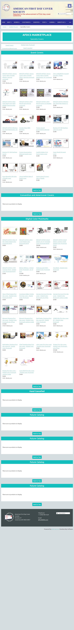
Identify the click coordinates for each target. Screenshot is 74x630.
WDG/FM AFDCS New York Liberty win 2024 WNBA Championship (8, 103)
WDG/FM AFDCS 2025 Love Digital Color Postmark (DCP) (25, 241)
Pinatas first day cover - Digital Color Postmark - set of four (60, 346)
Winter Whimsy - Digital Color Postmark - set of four (26, 269)
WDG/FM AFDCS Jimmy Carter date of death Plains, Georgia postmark (26, 75)
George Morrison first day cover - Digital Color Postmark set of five (44, 295)
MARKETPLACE (13, 27)
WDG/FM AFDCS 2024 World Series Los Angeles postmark (43, 103)
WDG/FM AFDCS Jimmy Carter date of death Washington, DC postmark (44, 75)
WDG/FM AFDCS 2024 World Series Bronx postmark (25, 103)
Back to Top (37, 190)
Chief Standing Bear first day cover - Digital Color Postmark (26, 346)
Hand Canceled (27, 48)
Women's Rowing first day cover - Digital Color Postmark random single (26, 320)
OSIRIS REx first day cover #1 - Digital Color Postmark (60, 320)
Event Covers (9, 45)
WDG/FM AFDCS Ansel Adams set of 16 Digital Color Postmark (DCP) (43, 241)
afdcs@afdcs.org (43, 519)
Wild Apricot (55, 529)
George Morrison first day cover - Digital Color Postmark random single (61, 295)
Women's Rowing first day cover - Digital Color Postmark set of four (9, 320)
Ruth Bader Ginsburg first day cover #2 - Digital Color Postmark (43, 320)
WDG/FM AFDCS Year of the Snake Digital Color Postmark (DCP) (9, 241)
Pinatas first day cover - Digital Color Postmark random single (9, 372)
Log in (69, 6)
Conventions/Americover (9, 48)
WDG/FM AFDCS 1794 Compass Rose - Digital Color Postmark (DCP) (9, 269)
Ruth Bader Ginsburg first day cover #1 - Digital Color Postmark (10, 346)
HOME (4, 27)
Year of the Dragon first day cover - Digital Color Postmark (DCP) (9, 295)
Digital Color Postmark (28, 45)
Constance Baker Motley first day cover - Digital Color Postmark (26, 295)
